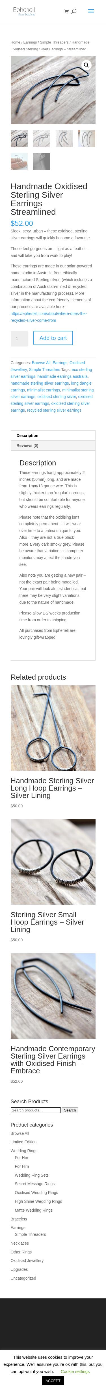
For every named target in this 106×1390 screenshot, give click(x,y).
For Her (21, 1157)
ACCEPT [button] (53, 1381)
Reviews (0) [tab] (27, 445)
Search (70, 1110)
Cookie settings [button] (75, 1371)
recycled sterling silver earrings (54, 410)
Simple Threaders (54, 42)
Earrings (30, 42)
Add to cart (53, 338)
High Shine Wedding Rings (38, 1201)
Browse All (41, 362)
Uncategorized (23, 1278)
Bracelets (19, 1219)
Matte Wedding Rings (34, 1210)
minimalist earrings (43, 390)
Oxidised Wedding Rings (36, 1192)
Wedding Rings (24, 1150)
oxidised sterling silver (56, 396)
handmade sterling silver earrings (40, 383)
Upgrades (19, 1269)
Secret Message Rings (35, 1183)
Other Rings (21, 1252)
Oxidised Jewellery (27, 1260)
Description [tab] (27, 435)
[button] (86, 65)
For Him (22, 1166)
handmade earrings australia (62, 376)
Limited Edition (24, 1142)
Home (15, 42)
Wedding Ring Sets (32, 1175)
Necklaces (20, 1243)
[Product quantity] (19, 339)
